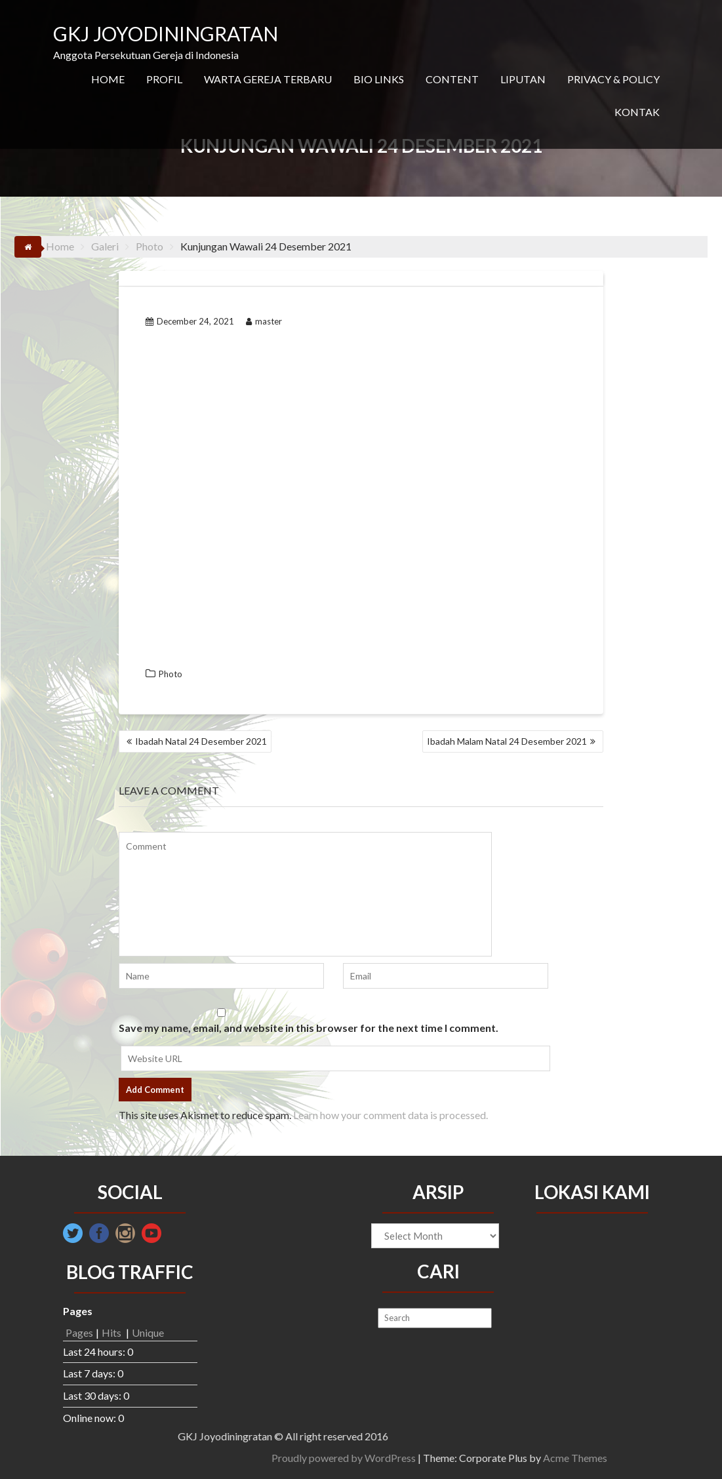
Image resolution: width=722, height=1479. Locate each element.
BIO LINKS (378, 79)
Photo (170, 674)
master (264, 321)
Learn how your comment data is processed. (390, 1115)
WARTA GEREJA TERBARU (268, 79)
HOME (108, 79)
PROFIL (164, 79)
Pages (79, 1332)
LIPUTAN (523, 79)
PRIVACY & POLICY (613, 79)
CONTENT (452, 79)
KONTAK (637, 112)
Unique (148, 1332)
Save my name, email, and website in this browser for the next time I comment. (308, 1027)
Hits (112, 1332)
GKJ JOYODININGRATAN (165, 33)
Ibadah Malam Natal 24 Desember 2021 (507, 741)
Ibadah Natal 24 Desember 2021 (201, 741)
